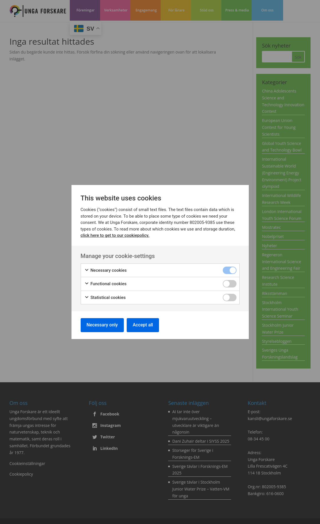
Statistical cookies (105, 297)
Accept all (143, 325)
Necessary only (102, 325)
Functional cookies (105, 284)
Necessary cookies (105, 270)
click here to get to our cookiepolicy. (115, 235)
